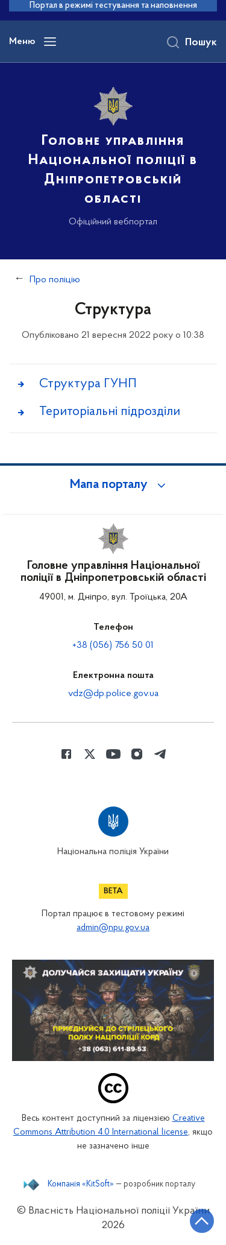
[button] (113, 485)
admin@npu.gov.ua (113, 928)
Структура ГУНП (88, 384)
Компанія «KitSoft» (81, 1184)
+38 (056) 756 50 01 (113, 645)
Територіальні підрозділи (109, 412)
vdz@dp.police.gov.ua (113, 694)
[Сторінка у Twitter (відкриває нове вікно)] (90, 754)
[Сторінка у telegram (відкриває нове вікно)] (160, 754)
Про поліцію (55, 280)
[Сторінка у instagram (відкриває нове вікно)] (137, 754)
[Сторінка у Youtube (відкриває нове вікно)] (113, 754)
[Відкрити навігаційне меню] (50, 42)
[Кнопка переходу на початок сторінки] (202, 1221)
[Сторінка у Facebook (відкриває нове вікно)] (66, 754)
